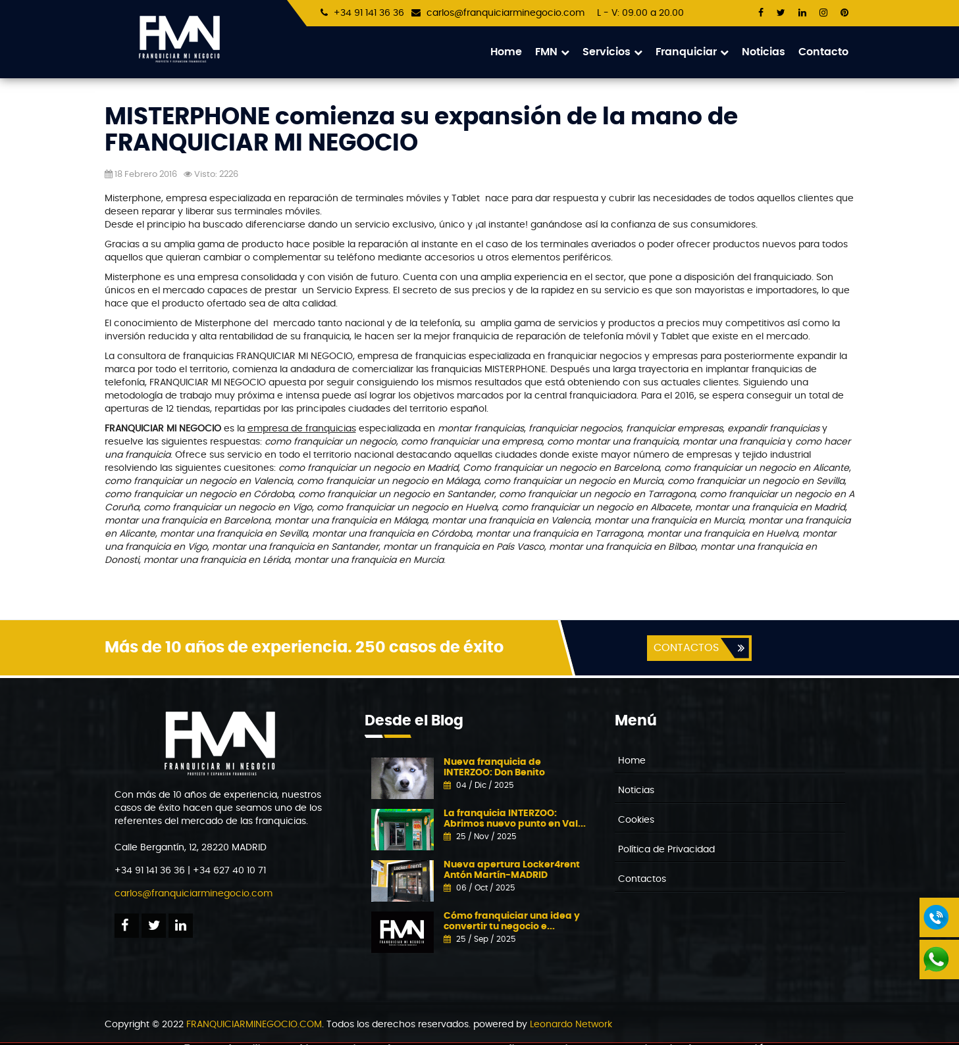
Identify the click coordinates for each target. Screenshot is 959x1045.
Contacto (823, 52)
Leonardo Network (571, 1025)
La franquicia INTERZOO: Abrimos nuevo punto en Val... (515, 819)
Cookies (636, 820)
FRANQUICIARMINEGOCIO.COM (254, 1025)
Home (506, 52)
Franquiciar (692, 52)
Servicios (612, 52)
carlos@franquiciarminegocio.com (505, 13)
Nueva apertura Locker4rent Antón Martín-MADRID (512, 870)
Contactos (642, 880)
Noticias (763, 52)
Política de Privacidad (666, 850)
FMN (552, 52)
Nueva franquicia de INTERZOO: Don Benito (494, 767)
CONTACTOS (685, 648)
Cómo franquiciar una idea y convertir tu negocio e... (512, 921)
